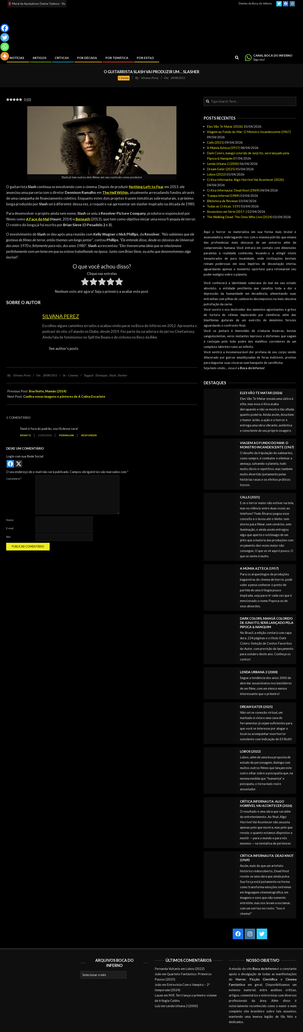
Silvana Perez (60, 316)
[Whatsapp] (4, 47)
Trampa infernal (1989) (223, 195)
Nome (9, 520)
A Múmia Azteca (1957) (223, 148)
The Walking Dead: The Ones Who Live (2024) (239, 217)
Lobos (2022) (216, 174)
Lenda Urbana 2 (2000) (223, 164)
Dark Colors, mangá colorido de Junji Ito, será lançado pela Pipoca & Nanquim (266, 622)
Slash (112, 375)
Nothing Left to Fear (146, 186)
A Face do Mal (37, 219)
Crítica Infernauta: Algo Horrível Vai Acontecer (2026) (245, 180)
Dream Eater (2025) (221, 169)
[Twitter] (4, 37)
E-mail (9, 528)
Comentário (14, 478)
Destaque (101, 375)
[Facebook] (4, 28)
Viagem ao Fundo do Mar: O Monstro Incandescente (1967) (249, 132)
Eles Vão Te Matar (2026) (225, 126)
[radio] (85, 282)
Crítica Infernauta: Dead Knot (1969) (233, 190)
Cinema (124, 78)
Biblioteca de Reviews (222, 201)
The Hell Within (115, 192)
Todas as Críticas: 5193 (223, 206)
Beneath (83, 219)
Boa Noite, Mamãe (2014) (47, 391)
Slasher (122, 375)
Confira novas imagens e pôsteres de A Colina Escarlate (64, 396)
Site (8, 536)
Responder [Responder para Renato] (89, 435)
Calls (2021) (215, 142)
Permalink (66, 435)
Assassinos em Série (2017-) (227, 211)
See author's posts (63, 348)
